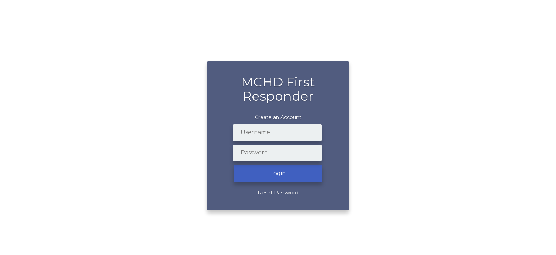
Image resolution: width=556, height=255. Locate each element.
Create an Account (278, 117)
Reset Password (278, 192)
